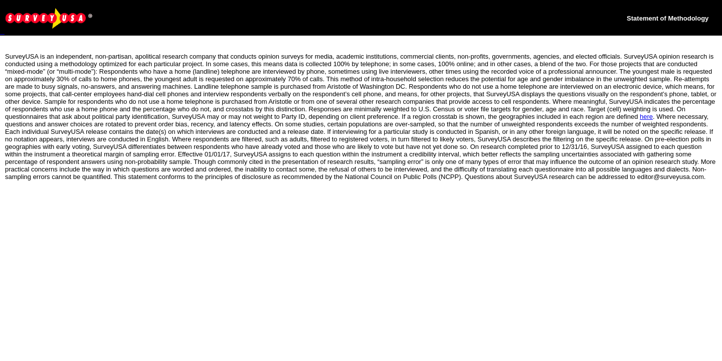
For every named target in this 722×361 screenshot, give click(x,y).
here (646, 116)
